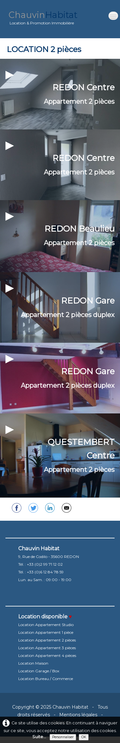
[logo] (43, 19)
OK (83, 737)
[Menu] (113, 16)
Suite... (39, 736)
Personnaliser (63, 737)
